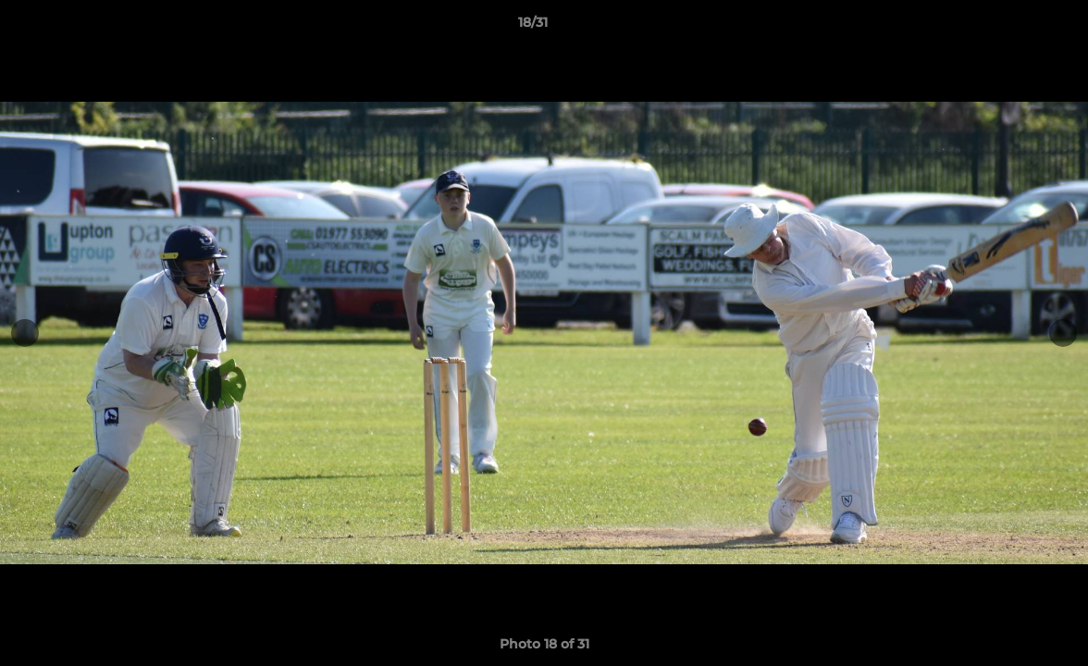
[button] (1010, 26)
